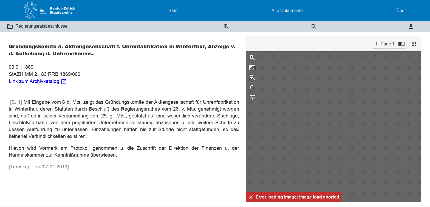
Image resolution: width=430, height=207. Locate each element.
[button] (9, 26)
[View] (414, 44)
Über (401, 10)
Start (173, 10)
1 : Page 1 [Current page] (385, 43)
